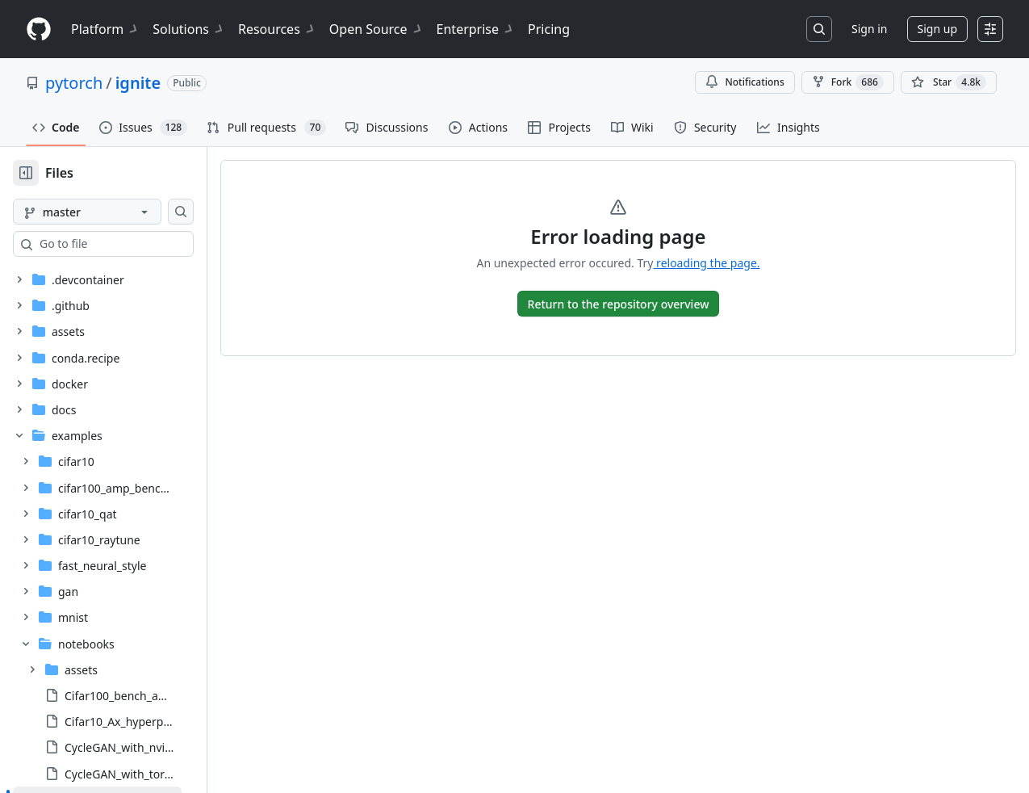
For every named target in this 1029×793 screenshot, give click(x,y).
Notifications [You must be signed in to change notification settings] (744, 82)
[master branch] (113, 211)
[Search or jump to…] (819, 29)
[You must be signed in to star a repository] (949, 82)
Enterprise (476, 29)
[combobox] (136, 244)
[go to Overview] (644, 304)
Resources (277, 29)
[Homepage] (39, 29)
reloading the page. (732, 263)
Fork (848, 82)
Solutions (189, 29)
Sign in (869, 28)
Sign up (937, 28)
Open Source (376, 29)
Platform (105, 29)
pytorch (73, 83)
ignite (138, 83)
